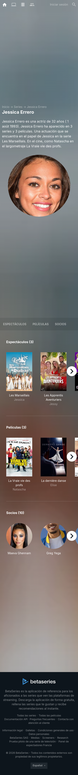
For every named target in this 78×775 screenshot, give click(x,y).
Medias (35, 737)
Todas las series (26, 715)
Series (18, 107)
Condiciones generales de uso (56, 730)
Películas (41, 324)
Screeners (48, 737)
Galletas (30, 730)
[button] (19, 541)
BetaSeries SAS (19, 737)
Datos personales (39, 734)
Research (62, 737)
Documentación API (16, 719)
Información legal (12, 730)
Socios (60, 324)
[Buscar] (74, 4)
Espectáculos (14, 324)
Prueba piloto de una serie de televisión (32, 741)
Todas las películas (50, 715)
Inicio (5, 107)
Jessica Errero (37, 107)
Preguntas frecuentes (42, 719)
